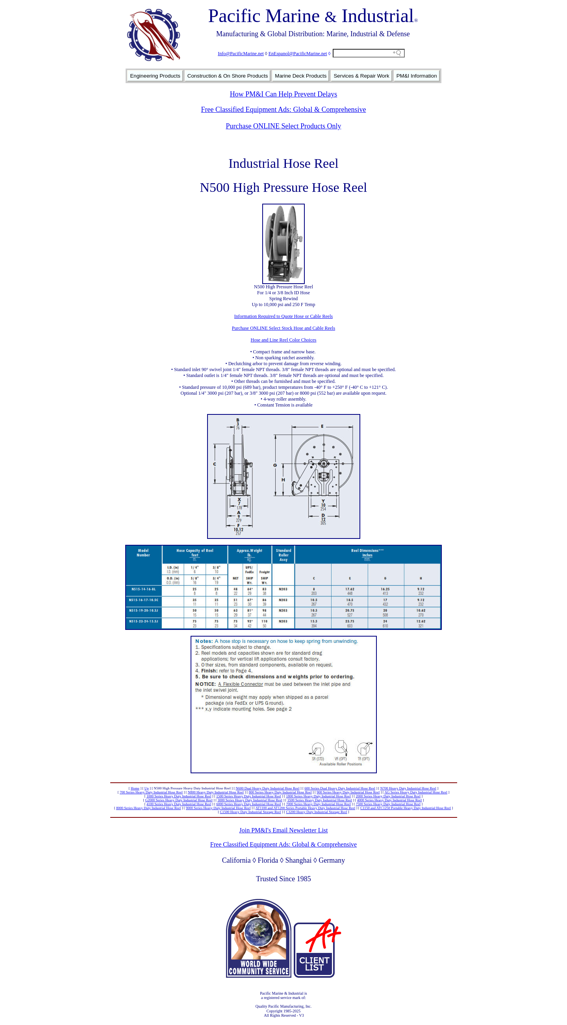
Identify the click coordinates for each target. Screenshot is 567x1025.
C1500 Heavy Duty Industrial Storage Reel (250, 812)
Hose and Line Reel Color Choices (284, 340)
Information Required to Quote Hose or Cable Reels (283, 316)
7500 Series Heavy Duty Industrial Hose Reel (388, 804)
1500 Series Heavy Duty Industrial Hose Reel (248, 796)
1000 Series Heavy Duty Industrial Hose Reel (178, 796)
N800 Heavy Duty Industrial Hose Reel (216, 792)
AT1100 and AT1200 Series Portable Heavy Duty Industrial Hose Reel (305, 808)
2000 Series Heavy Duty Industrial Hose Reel (388, 796)
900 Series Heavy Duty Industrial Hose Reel (348, 792)
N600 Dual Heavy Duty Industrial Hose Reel (268, 788)
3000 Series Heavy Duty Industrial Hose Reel (249, 800)
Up (147, 788)
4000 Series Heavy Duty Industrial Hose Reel (389, 800)
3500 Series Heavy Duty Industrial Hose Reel (319, 800)
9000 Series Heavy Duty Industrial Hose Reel (218, 808)
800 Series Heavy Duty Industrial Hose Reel (280, 792)
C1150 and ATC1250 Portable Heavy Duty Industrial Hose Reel (405, 808)
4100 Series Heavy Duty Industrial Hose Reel (178, 804)
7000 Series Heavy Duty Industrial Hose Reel (318, 804)
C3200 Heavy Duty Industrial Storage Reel (316, 812)
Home (135, 788)
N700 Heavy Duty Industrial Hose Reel (408, 788)
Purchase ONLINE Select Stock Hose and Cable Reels (283, 328)
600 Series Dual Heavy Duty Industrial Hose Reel (339, 788)
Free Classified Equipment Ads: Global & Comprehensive (283, 109)
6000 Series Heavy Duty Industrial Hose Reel (248, 804)
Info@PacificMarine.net (241, 53)
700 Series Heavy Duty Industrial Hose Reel (151, 792)
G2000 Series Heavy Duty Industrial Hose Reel (179, 800)
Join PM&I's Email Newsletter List (283, 830)
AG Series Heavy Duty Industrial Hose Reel (416, 792)
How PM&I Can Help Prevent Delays (283, 94)
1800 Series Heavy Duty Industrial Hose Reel (318, 796)
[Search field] (369, 53)
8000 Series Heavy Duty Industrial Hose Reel (148, 808)
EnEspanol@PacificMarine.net (298, 53)
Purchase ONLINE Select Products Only (283, 126)
